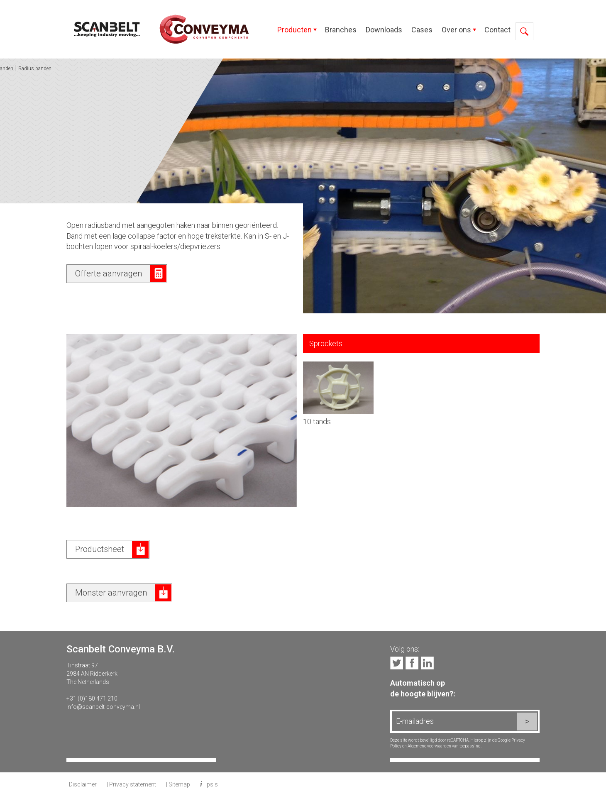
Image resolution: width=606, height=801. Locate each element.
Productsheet (99, 549)
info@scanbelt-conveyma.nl (103, 706)
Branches (341, 29)
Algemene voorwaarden (429, 746)
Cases (422, 29)
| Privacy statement (131, 784)
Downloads (384, 29)
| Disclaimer (81, 784)
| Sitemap (178, 784)
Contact (497, 29)
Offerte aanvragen (108, 273)
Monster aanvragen (111, 593)
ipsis (211, 784)
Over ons (456, 29)
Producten (294, 29)
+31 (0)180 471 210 (91, 698)
